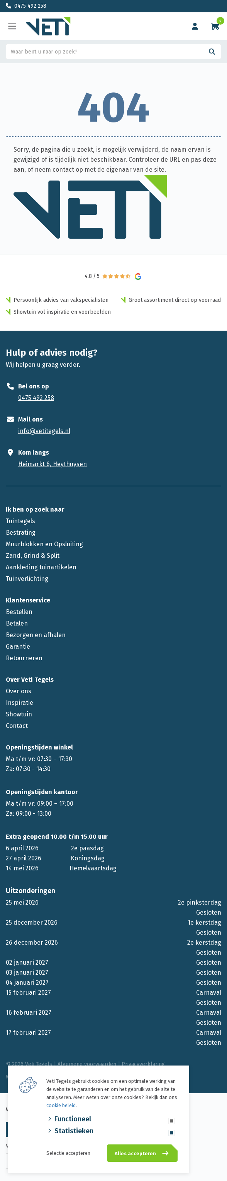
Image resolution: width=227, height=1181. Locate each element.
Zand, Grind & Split (32, 555)
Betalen (17, 623)
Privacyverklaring (143, 1064)
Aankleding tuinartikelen (41, 567)
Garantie (18, 646)
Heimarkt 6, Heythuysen (52, 464)
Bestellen (19, 612)
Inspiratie (19, 702)
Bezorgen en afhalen (36, 635)
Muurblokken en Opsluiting (44, 544)
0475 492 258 (30, 6)
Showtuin (19, 714)
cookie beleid (61, 1105)
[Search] (212, 51)
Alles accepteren (135, 1153)
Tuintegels (20, 521)
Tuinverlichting (27, 578)
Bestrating (21, 532)
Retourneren (24, 658)
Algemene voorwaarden (87, 1064)
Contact (17, 725)
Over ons (18, 691)
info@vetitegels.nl (44, 431)
